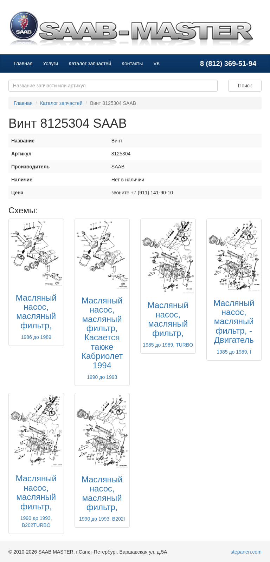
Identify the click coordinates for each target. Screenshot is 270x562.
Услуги (50, 63)
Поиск (245, 85)
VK (156, 63)
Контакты (132, 63)
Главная (23, 63)
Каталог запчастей (90, 63)
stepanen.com (246, 552)
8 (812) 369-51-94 (228, 63)
